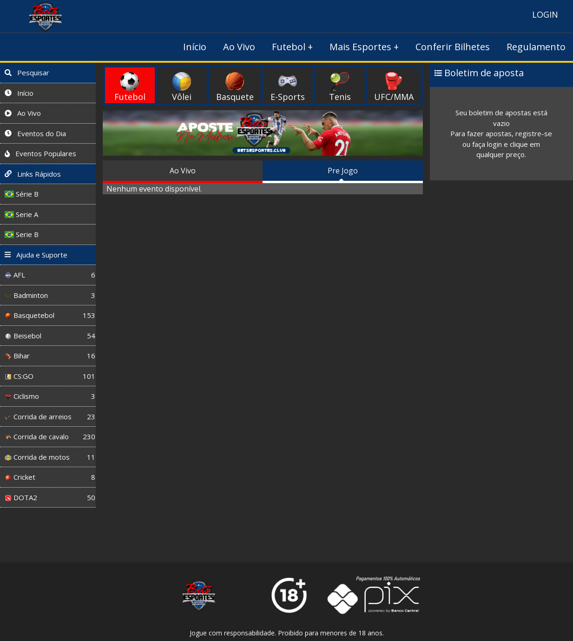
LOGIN (545, 14)
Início (194, 46)
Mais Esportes (360, 46)
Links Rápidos (33, 173)
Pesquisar (27, 72)
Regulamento (536, 46)
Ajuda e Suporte (36, 254)
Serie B (22, 234)
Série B (22, 193)
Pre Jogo (343, 170)
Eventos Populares (40, 153)
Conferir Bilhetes (452, 46)
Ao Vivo (239, 46)
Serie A (21, 214)
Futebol (288, 46)
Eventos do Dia (35, 133)
